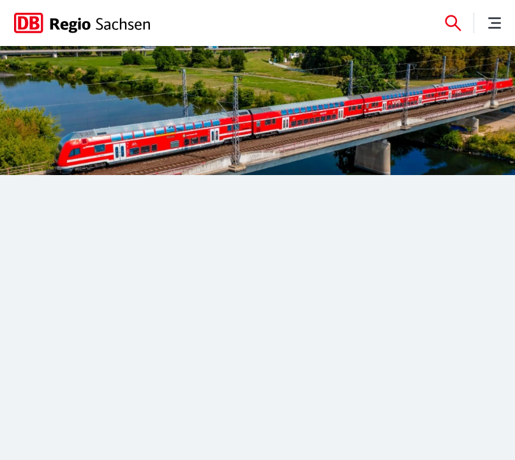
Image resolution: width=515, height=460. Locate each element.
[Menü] (494, 23)
